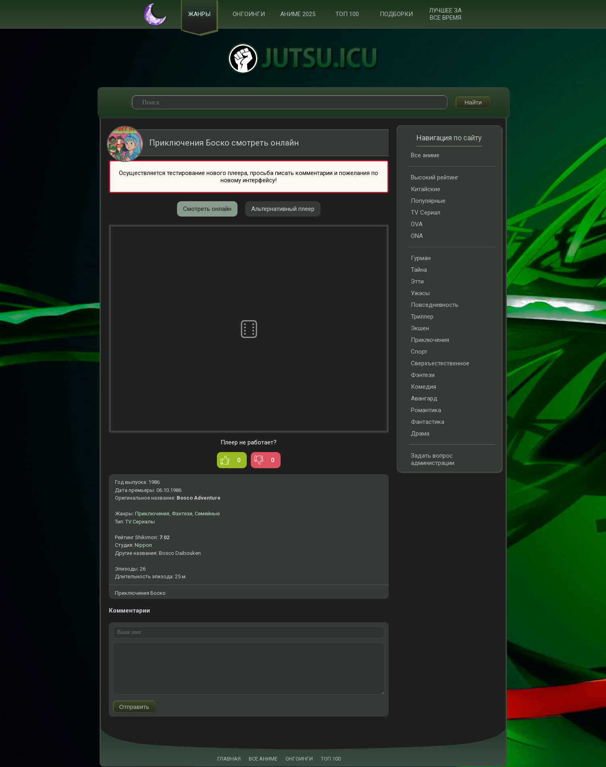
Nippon (143, 545)
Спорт (419, 352)
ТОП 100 (347, 14)
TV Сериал (425, 213)
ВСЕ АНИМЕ (263, 759)
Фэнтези (182, 514)
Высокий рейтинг (434, 177)
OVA (417, 224)
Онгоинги (249, 14)
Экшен (420, 328)
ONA (417, 236)
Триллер (422, 317)
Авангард (424, 398)
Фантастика (427, 422)
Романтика (426, 410)
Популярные (428, 201)
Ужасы (420, 293)
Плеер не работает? (249, 442)
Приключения (152, 514)
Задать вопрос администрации (432, 459)
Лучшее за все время (445, 14)
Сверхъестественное (440, 363)
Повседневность (434, 305)
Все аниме (425, 155)
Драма (420, 434)
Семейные (207, 514)
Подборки (396, 14)
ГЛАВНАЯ (229, 759)
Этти (417, 282)
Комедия (423, 387)
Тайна (419, 270)
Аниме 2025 (297, 14)
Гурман (421, 258)
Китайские (425, 189)
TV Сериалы (140, 522)
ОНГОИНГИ (299, 759)
